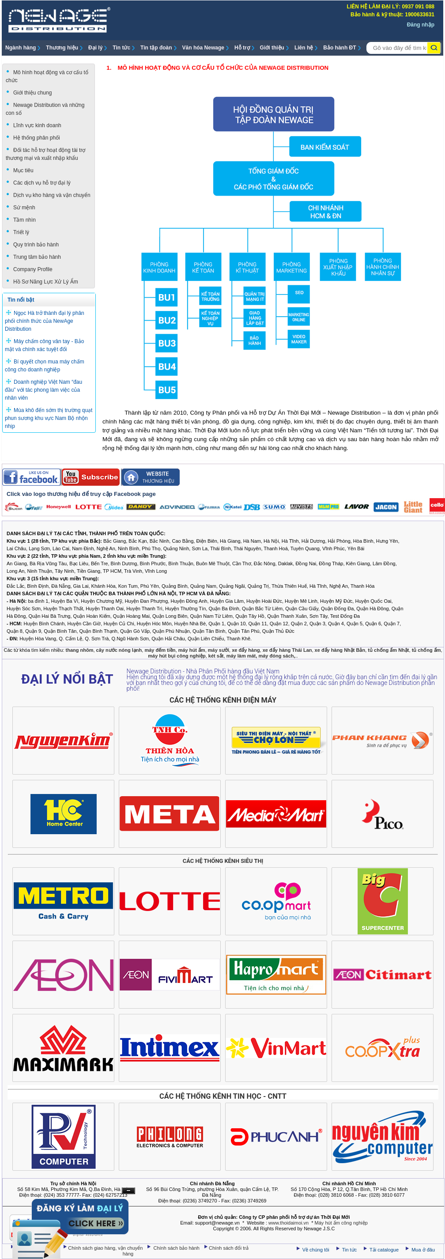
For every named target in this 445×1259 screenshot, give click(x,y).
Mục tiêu (23, 170)
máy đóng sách (276, 655)
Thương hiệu (62, 48)
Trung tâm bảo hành (37, 257)
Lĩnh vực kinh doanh (37, 125)
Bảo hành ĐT (339, 48)
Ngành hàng (20, 48)
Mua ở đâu (422, 1249)
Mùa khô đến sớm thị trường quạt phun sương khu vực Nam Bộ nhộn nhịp (48, 418)
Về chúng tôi (316, 1249)
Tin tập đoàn (156, 48)
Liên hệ (303, 48)
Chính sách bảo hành (177, 1248)
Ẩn (128, 1190)
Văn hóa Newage (203, 48)
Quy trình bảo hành (36, 245)
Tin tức (121, 48)
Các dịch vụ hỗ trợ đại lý (42, 183)
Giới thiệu (272, 48)
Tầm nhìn (24, 220)
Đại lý (95, 48)
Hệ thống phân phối (36, 138)
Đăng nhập (420, 25)
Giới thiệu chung (32, 93)
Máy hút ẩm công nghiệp (341, 1222)
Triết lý (21, 232)
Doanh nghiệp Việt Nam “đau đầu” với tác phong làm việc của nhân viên (43, 390)
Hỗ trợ (242, 48)
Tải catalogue (385, 1249)
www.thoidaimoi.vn (288, 1222)
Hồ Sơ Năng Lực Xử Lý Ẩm (45, 282)
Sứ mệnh (24, 207)
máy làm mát (241, 655)
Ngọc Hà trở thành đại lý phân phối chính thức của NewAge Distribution (44, 321)
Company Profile (33, 269)
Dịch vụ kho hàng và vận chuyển (52, 195)
